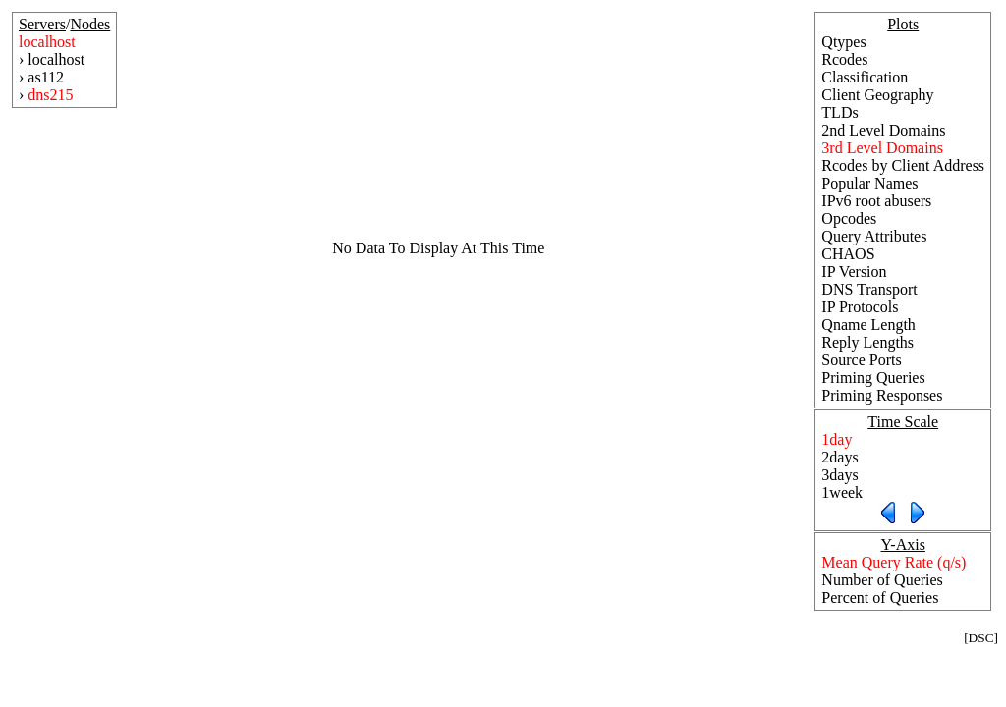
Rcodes (844, 59)
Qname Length (868, 324)
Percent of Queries (879, 597)
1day (836, 439)
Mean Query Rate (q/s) (893, 562)
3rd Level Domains (882, 147)
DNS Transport (869, 289)
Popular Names (869, 183)
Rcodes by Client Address (902, 165)
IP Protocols (859, 307)
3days (839, 474)
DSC (981, 637)
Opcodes (848, 218)
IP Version (853, 271)
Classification (864, 77)
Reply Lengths (867, 342)
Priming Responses (881, 395)
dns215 (50, 94)
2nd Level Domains (883, 130)
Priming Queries (872, 377)
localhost (47, 41)
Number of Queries (882, 579)
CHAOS (847, 253)
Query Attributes (873, 236)
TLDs (839, 112)
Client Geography (877, 94)
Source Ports (861, 360)
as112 (46, 77)
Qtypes (843, 41)
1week (842, 492)
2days (839, 457)
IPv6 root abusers (876, 200)
